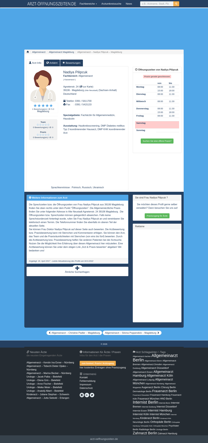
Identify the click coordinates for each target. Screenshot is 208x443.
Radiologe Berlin (147, 429)
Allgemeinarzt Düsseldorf (155, 368)
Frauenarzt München (148, 398)
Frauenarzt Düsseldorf (141, 395)
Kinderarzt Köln (165, 418)
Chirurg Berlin (168, 387)
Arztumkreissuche (111, 3)
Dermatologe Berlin (142, 391)
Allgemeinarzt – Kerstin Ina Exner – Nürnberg (50, 362)
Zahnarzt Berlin (145, 433)
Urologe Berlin (162, 429)
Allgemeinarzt (39, 52)
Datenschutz (86, 388)
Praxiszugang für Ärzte (157, 216)
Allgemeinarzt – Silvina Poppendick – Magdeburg (132, 333)
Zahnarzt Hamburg (167, 433)
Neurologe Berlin (141, 422)
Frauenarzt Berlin (164, 391)
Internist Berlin (145, 402)
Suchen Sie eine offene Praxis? (157, 141)
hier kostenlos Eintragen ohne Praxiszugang (103, 367)
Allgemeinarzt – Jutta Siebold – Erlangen (48, 398)
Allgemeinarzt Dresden (151, 364)
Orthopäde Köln (146, 426)
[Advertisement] (104, 28)
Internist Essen (140, 411)
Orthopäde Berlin (160, 421)
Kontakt (84, 377)
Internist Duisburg (149, 407)
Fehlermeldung (87, 381)
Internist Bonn (164, 403)
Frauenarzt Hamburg (160, 395)
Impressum (85, 384)
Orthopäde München (160, 426)
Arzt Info (35, 63)
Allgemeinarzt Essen (143, 372)
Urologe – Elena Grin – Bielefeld (43, 380)
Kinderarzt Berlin (150, 418)
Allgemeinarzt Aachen (142, 356)
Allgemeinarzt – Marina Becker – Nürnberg (49, 373)
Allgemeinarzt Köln (160, 375)
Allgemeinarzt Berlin (155, 357)
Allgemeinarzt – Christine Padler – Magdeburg (74, 333)
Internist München (160, 414)
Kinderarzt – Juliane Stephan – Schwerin (48, 394)
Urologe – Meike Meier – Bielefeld (44, 387)
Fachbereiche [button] (88, 3)
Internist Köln (141, 414)
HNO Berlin (166, 398)
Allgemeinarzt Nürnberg (154, 384)
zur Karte (86, 86)
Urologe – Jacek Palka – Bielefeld (44, 376)
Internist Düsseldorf (167, 406)
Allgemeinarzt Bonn (153, 361)
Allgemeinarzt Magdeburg (61, 52)
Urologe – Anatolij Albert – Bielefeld (45, 391)
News (129, 3)
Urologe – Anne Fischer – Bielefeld (45, 384)
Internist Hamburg (160, 410)
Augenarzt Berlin (150, 387)
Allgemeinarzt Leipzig (143, 379)
